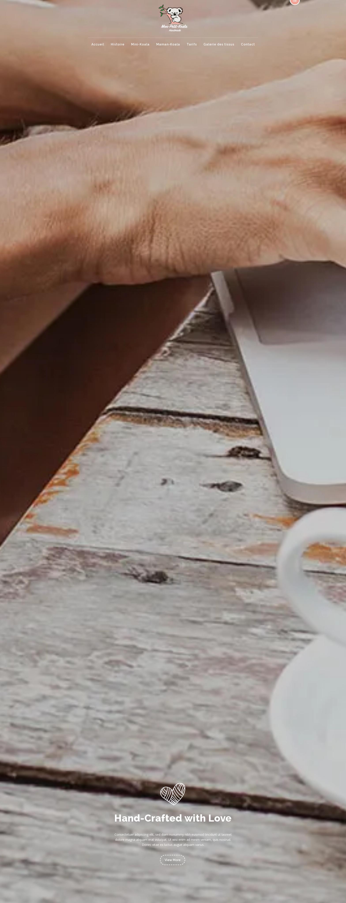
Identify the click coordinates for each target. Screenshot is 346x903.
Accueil (97, 44)
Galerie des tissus (218, 44)
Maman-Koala (168, 44)
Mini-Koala (140, 44)
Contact (248, 44)
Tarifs (192, 44)
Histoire (117, 44)
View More (173, 860)
